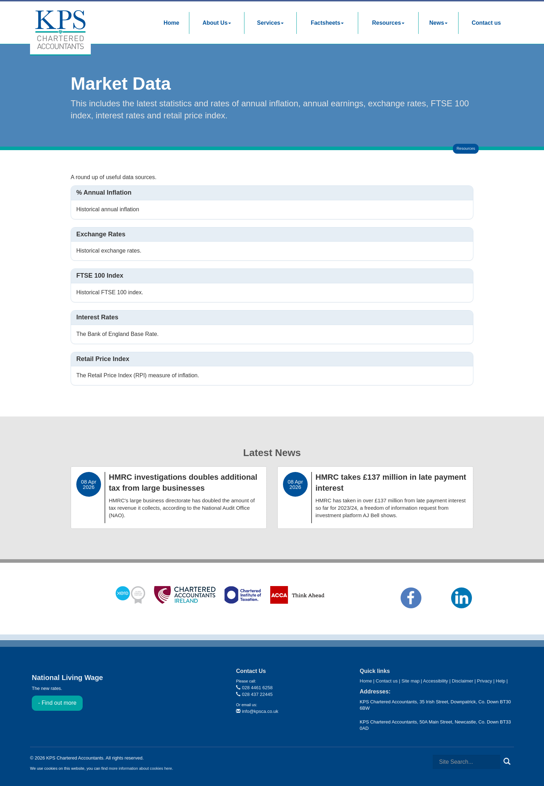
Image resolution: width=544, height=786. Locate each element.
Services (270, 23)
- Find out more (57, 703)
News (438, 23)
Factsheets (327, 23)
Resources (388, 23)
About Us (216, 23)
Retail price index (102, 358)
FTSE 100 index (99, 275)
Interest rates (97, 317)
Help (500, 681)
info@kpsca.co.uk (257, 711)
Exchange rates (100, 234)
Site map (410, 681)
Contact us (486, 23)
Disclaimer (462, 681)
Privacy (484, 681)
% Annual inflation (103, 192)
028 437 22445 (254, 694)
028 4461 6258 (254, 687)
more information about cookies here (140, 768)
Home (171, 23)
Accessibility (435, 681)
